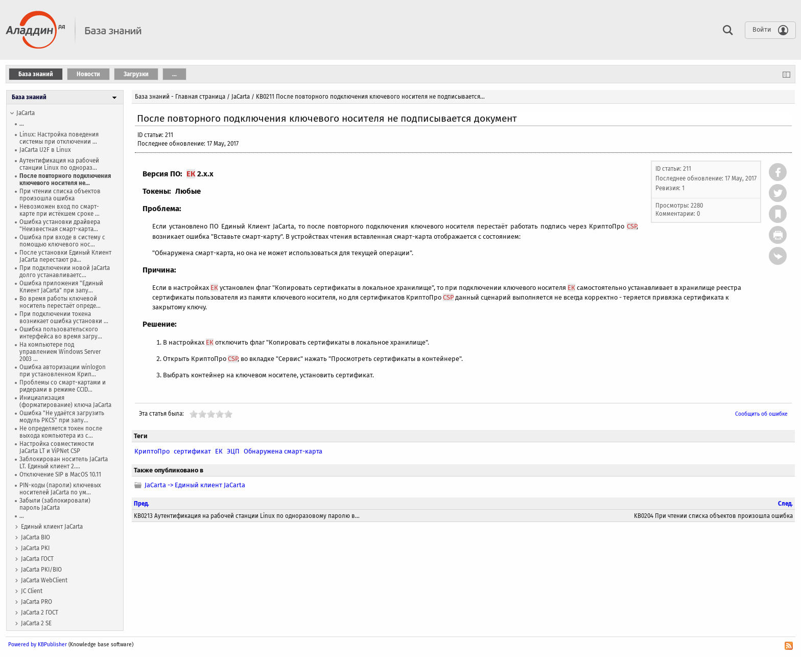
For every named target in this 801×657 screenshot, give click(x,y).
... (21, 123)
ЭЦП (233, 451)
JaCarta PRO (36, 601)
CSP (632, 226)
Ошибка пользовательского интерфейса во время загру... (60, 333)
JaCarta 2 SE (36, 623)
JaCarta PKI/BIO (41, 569)
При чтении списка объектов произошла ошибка (60, 195)
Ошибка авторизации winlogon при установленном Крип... (62, 371)
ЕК (190, 173)
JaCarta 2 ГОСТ (39, 612)
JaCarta (25, 113)
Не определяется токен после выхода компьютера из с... (60, 432)
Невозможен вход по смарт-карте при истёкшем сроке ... (59, 210)
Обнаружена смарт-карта (283, 451)
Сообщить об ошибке (761, 414)
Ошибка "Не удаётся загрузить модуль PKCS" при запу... (61, 417)
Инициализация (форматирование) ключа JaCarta (65, 401)
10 (228, 414)
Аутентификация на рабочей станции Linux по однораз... (59, 164)
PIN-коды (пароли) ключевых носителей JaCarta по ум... (60, 489)
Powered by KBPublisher (37, 644)
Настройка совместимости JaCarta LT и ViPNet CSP (56, 447)
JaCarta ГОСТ (37, 558)
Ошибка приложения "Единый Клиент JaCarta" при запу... (61, 287)
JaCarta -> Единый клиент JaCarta (195, 485)
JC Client (31, 591)
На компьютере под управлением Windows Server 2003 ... (60, 352)
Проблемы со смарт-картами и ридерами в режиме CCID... (62, 386)
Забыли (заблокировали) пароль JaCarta (54, 504)
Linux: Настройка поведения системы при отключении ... (59, 138)
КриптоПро (152, 451)
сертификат (192, 451)
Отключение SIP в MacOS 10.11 (60, 474)
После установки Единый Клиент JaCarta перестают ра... (65, 256)
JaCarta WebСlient (44, 580)
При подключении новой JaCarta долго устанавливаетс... (64, 271)
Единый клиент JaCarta (52, 526)
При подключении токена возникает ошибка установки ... (63, 317)
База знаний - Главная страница (180, 96)
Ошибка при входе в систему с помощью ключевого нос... (62, 241)
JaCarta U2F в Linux (45, 149)
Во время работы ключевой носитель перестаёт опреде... (60, 302)
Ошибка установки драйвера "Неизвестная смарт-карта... (59, 225)
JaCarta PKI (35, 548)
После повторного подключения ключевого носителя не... (65, 179)
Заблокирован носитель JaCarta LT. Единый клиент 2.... (63, 463)
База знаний (29, 97)
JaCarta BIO (35, 537)
